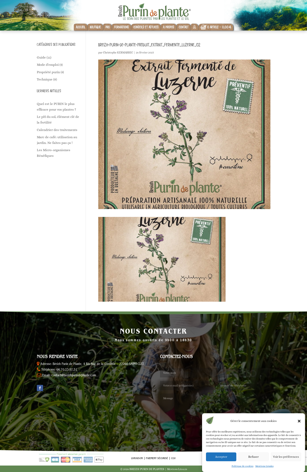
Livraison (137, 458)
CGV (173, 458)
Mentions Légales (264, 470)
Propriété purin (48, 72)
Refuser (253, 461)
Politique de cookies (242, 470)
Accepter (221, 461)
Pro (107, 27)
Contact (184, 27)
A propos (168, 27)
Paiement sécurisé (157, 458)
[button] (299, 425)
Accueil (80, 27)
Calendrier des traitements (57, 130)
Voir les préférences (286, 461)
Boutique (95, 27)
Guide (41, 57)
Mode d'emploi (48, 65)
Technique (44, 79)
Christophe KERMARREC (118, 52)
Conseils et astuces (146, 27)
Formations (121, 27)
